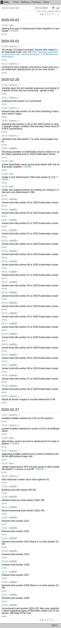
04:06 (4, 375)
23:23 (4, 425)
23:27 (4, 415)
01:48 (4, 46)
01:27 (4, 64)
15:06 (4, 605)
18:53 (4, 476)
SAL (5, 2)
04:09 (4, 344)
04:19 (4, 292)
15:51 (4, 528)
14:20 (4, 186)
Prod (15, 2)
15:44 (4, 538)
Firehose (36, 2)
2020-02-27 (10, 410)
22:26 (4, 25)
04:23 (4, 261)
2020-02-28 (10, 79)
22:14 (4, 85)
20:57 (4, 450)
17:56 (4, 497)
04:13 (4, 313)
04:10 (4, 334)
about (54, 625)
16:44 (4, 108)
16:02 (4, 517)
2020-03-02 (10, 20)
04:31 (4, 230)
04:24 (4, 251)
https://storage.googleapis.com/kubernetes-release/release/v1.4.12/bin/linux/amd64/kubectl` (30, 54)
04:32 (4, 220)
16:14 (4, 135)
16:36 (4, 120)
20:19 (4, 463)
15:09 (4, 174)
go (57, 8)
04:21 (4, 272)
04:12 (4, 323)
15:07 (4, 595)
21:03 (4, 438)
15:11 (4, 572)
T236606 (13, 31)
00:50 (4, 396)
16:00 (4, 148)
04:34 (4, 209)
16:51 (4, 97)
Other (46, 2)
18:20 (4, 486)
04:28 (4, 240)
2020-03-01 (10, 41)
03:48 (4, 386)
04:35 (4, 199)
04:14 (4, 303)
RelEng (25, 2)
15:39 (4, 551)
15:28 (4, 161)
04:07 (4, 365)
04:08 (4, 355)
